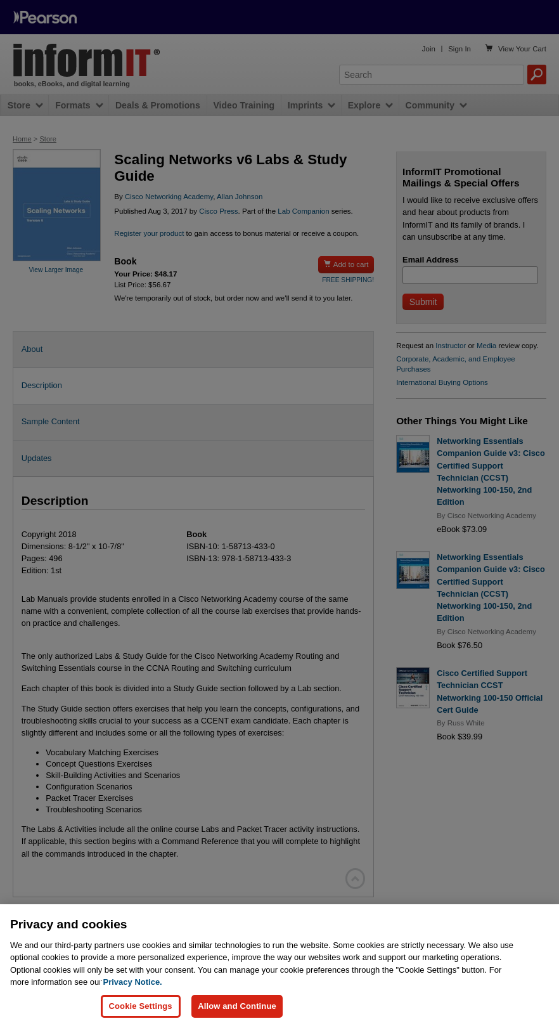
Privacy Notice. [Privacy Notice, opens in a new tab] (132, 1006)
